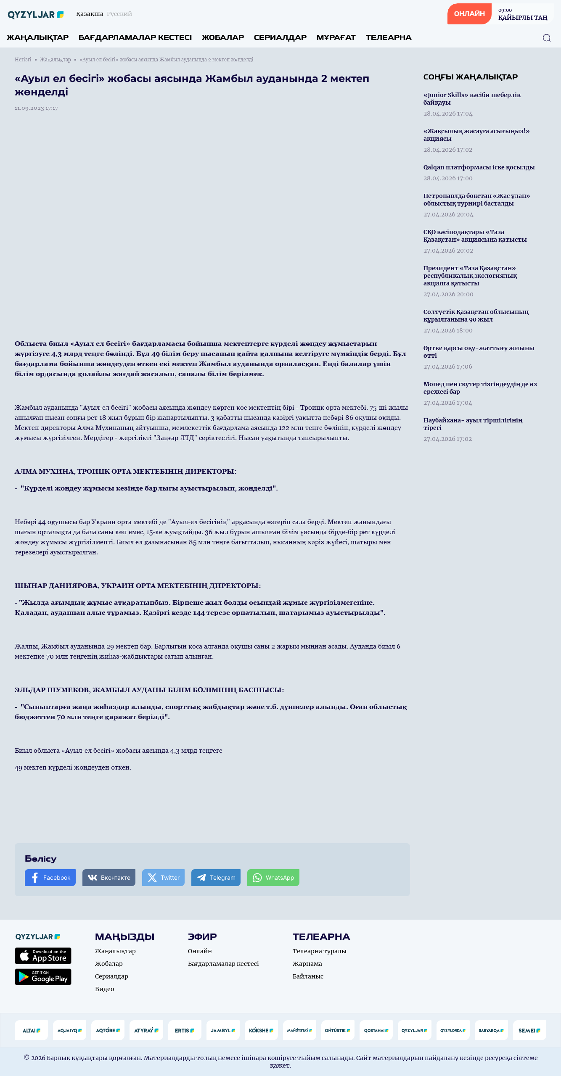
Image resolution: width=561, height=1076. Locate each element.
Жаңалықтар (38, 38)
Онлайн (200, 951)
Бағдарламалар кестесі (135, 38)
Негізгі (23, 60)
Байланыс (308, 976)
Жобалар (223, 38)
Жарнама (307, 964)
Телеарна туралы (320, 951)
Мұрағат (336, 38)
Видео (104, 989)
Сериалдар (280, 38)
